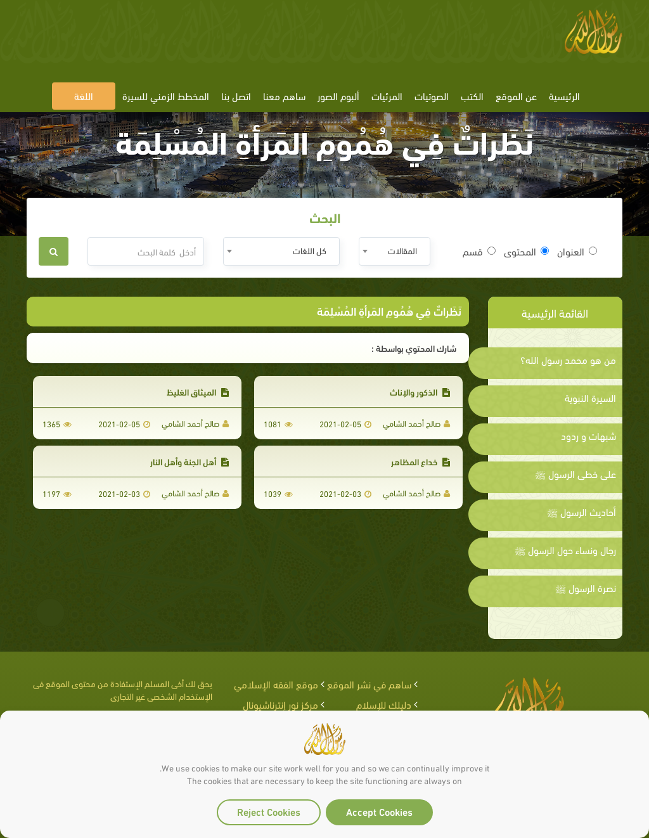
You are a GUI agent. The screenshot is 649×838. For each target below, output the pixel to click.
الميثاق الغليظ (198, 391)
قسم (479, 251)
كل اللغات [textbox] (309, 250)
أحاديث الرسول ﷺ (581, 511)
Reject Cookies (268, 811)
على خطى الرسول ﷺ (575, 473)
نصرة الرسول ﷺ (585, 587)
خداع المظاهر (420, 461)
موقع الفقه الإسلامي (276, 683)
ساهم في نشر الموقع (369, 683)
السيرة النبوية (590, 397)
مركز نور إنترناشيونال (280, 704)
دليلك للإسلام (383, 704)
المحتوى (526, 251)
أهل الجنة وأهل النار (189, 461)
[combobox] (394, 251)
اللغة (83, 95)
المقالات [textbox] (402, 250)
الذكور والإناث (420, 391)
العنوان (577, 251)
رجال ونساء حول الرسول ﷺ (565, 549)
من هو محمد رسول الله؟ (568, 359)
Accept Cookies (379, 811)
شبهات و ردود (588, 435)
